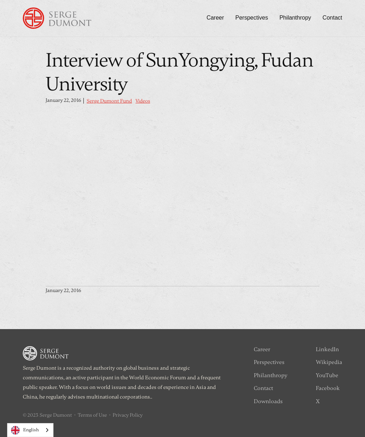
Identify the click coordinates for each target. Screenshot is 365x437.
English (25, 430)
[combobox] (30, 430)
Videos (142, 101)
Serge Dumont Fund (109, 101)
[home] (57, 18)
